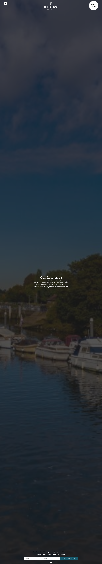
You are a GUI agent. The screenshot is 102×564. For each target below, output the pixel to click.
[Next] (98, 282)
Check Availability (69, 558)
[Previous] (3, 282)
